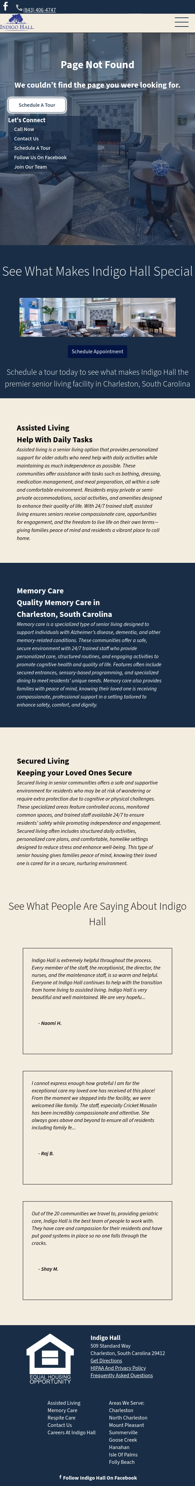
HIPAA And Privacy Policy (118, 1368)
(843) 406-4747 (35, 9)
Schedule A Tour (37, 105)
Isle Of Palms (123, 1454)
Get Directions (106, 1360)
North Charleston (128, 1418)
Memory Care (40, 591)
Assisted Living (43, 428)
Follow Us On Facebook (40, 157)
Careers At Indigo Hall (72, 1432)
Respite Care (62, 1418)
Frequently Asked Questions (122, 1375)
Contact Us (26, 138)
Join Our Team (30, 167)
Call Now (24, 129)
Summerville (123, 1432)
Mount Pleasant (126, 1425)
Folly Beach (122, 1462)
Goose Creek (123, 1440)
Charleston (121, 1410)
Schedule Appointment (98, 351)
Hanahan (119, 1447)
